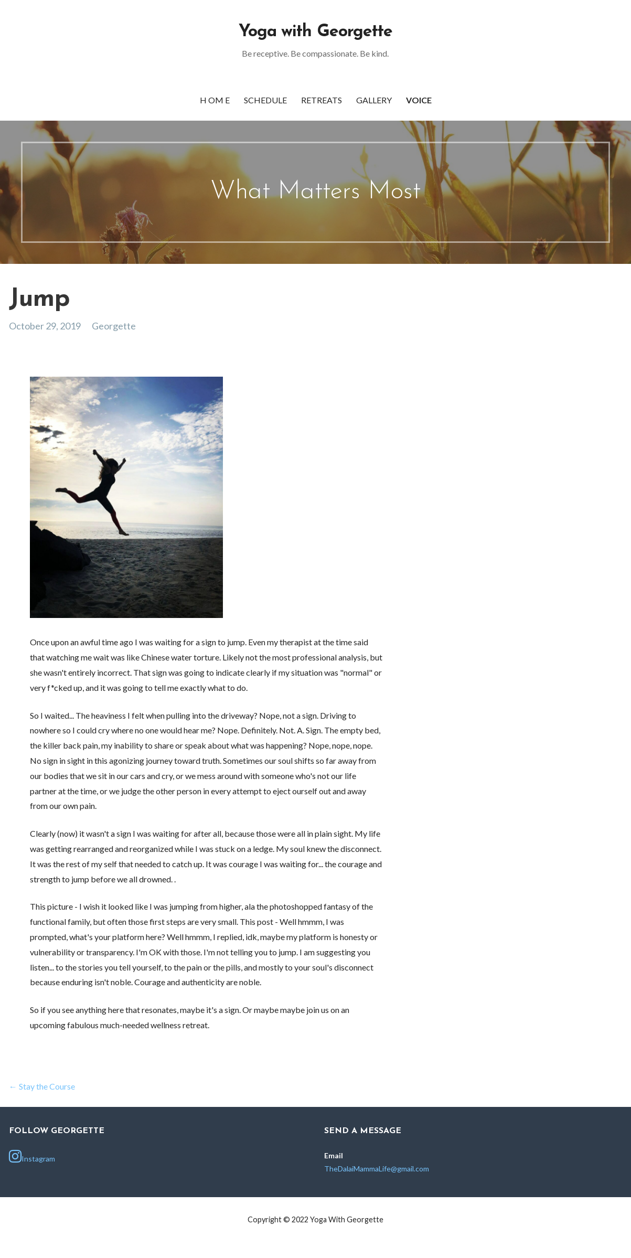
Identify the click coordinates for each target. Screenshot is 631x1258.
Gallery (374, 100)
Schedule (265, 100)
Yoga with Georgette (315, 32)
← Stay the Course (42, 1086)
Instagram (32, 1156)
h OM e (215, 100)
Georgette (114, 326)
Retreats (321, 100)
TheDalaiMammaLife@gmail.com (376, 1168)
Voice (419, 100)
